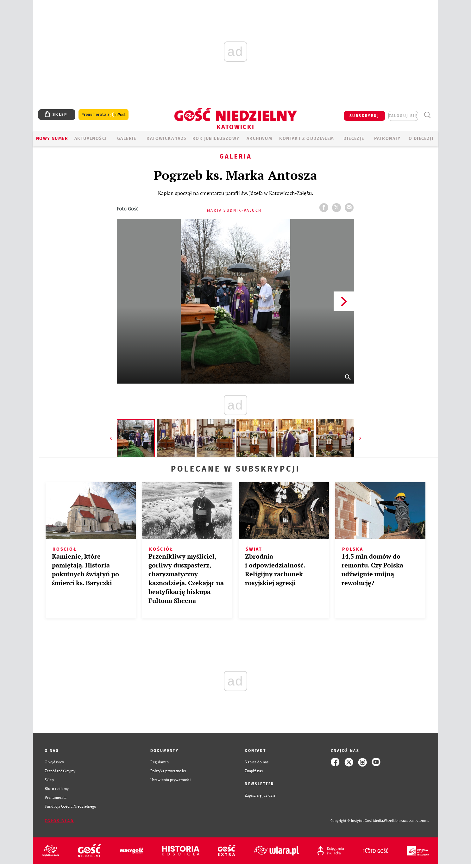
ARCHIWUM (259, 138)
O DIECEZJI (421, 138)
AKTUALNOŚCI (90, 138)
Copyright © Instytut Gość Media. (357, 821)
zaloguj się (403, 116)
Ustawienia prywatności (170, 779)
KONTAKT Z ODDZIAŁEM (306, 138)
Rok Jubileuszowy (215, 138)
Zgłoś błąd (59, 821)
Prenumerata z (103, 114)
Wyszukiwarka (427, 115)
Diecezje (353, 138)
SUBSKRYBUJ (364, 116)
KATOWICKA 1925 (166, 138)
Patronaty (387, 138)
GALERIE (126, 138)
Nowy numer (52, 138)
